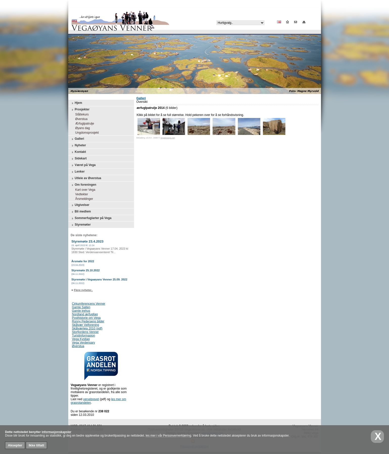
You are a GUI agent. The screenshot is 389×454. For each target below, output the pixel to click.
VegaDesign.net (168, 138)
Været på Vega (83, 165)
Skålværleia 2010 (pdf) (87, 328)
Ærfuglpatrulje (83, 123)
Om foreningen (83, 185)
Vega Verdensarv (83, 342)
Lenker (78, 172)
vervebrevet (91, 399)
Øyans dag (81, 128)
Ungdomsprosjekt (86, 132)
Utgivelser (80, 205)
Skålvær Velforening (85, 325)
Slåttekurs (81, 114)
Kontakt (78, 152)
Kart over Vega (84, 190)
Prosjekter (80, 110)
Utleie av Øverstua (86, 178)
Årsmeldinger (83, 199)
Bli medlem (81, 212)
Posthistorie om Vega (86, 318)
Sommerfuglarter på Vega (91, 218)
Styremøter (81, 225)
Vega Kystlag (81, 339)
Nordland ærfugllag (85, 314)
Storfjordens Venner (85, 332)
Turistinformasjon (83, 335)
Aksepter (15, 445)
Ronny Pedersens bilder (88, 321)
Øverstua (80, 119)
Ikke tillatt (36, 445)
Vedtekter (80, 194)
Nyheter (78, 146)
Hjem (76, 103)
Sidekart (79, 159)
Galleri (77, 139)
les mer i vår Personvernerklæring (168, 435)
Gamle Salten (81, 307)
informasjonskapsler (56, 432)
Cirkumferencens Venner (88, 303)
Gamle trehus (81, 311)
